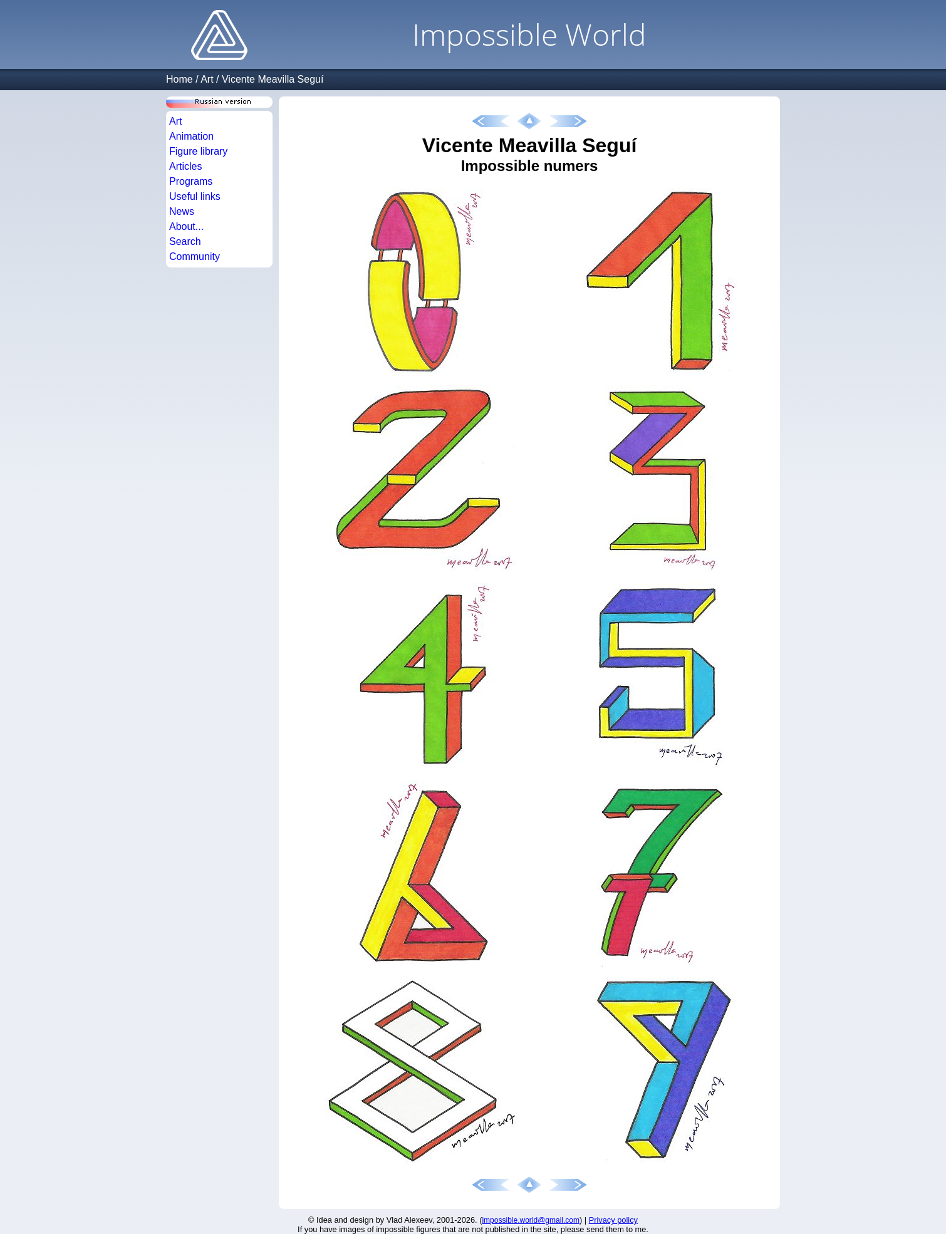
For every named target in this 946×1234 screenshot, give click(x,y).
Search (185, 241)
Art (206, 79)
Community (194, 256)
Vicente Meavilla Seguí (272, 79)
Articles (185, 166)
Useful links (195, 196)
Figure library (198, 151)
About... (186, 226)
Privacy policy (613, 1220)
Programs (190, 181)
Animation (191, 136)
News (181, 211)
